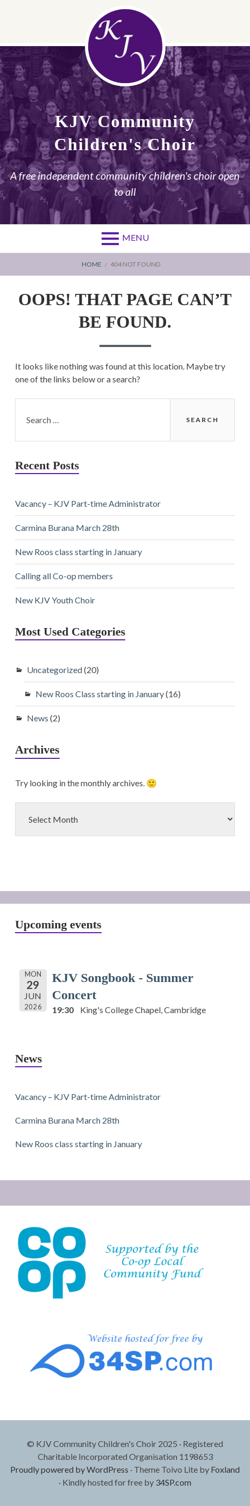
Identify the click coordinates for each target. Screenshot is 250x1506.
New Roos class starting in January (78, 552)
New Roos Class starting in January (99, 694)
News (37, 718)
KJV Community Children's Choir (125, 133)
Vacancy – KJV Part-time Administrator (88, 503)
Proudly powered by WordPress (69, 1469)
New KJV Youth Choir (55, 600)
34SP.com (173, 1482)
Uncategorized (54, 670)
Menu (135, 237)
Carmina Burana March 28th (67, 527)
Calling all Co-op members (64, 576)
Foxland (225, 1469)
